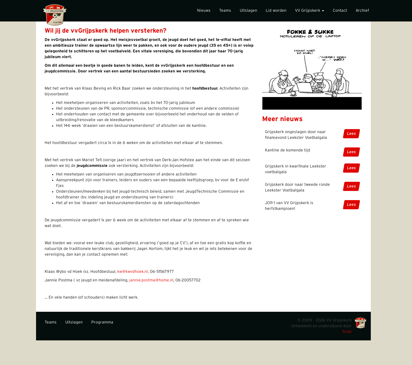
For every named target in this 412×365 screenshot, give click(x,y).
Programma (102, 322)
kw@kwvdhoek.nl (132, 272)
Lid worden (276, 11)
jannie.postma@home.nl (151, 280)
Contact (340, 11)
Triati (347, 332)
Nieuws (204, 11)
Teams (225, 11)
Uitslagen (248, 11)
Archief (362, 11)
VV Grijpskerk (309, 11)
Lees (351, 134)
